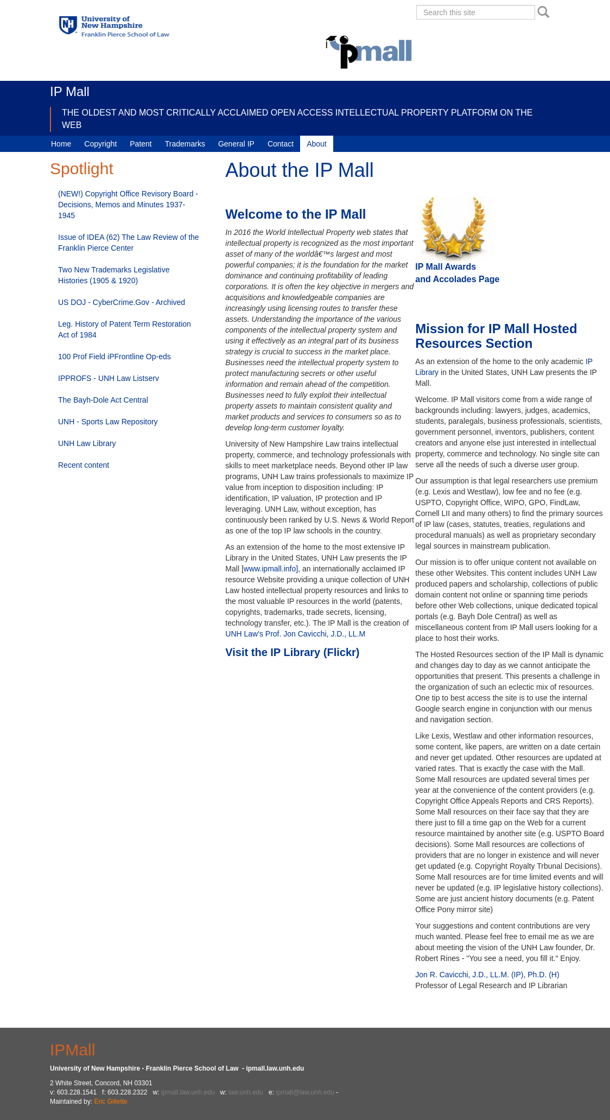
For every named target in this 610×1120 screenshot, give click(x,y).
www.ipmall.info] (271, 568)
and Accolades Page (458, 279)
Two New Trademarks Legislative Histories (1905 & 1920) (113, 275)
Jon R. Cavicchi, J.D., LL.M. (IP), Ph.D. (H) (487, 974)
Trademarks (185, 143)
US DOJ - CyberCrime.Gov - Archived (121, 302)
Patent (140, 143)
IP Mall (70, 91)
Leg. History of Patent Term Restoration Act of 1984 (124, 329)
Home (61, 143)
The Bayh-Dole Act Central (103, 400)
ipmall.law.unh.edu (188, 1092)
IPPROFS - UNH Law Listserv (108, 378)
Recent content (83, 465)
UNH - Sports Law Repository (108, 421)
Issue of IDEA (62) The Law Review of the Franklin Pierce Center (128, 242)
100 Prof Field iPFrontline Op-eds (114, 356)
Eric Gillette (110, 1101)
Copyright (100, 143)
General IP (236, 143)
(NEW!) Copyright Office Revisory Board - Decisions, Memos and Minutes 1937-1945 (128, 204)
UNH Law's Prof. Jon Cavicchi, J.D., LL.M (295, 633)
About (317, 143)
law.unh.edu (245, 1092)
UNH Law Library (87, 443)
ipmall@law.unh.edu (305, 1092)
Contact (281, 143)
